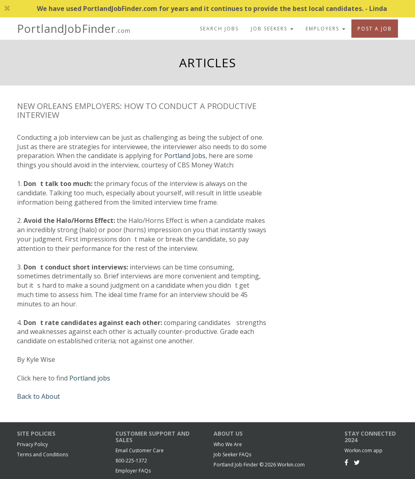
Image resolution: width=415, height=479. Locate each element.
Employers (325, 28)
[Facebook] (346, 462)
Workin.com (291, 464)
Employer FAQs (133, 470)
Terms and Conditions (42, 454)
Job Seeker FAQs (232, 454)
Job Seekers (272, 28)
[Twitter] (357, 462)
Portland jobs (89, 378)
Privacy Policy (32, 444)
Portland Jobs (184, 155)
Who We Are (228, 444)
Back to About (38, 396)
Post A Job (374, 28)
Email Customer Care (140, 450)
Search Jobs (219, 28)
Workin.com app (363, 450)
